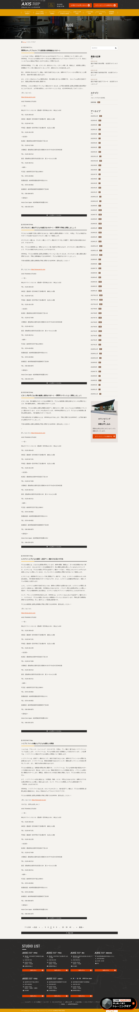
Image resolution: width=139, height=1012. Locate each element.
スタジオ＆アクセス (50, 1001)
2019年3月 (96, 231)
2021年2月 (96, 186)
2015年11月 (96, 393)
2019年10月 (96, 200)
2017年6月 (96, 321)
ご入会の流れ (68, 1001)
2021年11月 (96, 155)
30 (66, 926)
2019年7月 (96, 213)
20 (63, 926)
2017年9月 (96, 308)
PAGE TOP (69, 932)
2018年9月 (96, 258)
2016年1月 (95, 388)
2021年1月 (96, 191)
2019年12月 (96, 195)
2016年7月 (96, 370)
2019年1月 (96, 240)
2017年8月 (96, 312)
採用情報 (98, 1001)
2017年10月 (96, 303)
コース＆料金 (32, 1001)
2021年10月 (96, 160)
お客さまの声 (60, 1001)
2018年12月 (96, 245)
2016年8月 (96, 366)
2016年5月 (96, 379)
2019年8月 (96, 209)
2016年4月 (95, 384)
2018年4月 (96, 276)
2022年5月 (96, 137)
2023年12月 (96, 115)
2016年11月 (96, 352)
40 (70, 926)
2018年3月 (96, 281)
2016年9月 (96, 361)
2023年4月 (96, 119)
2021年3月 (95, 182)
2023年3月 (96, 124)
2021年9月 (96, 164)
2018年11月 (96, 249)
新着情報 (95, 101)
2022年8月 (96, 133)
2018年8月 (96, 263)
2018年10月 (96, 254)
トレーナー (41, 1001)
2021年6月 (95, 178)
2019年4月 (96, 227)
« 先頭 (35, 926)
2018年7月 (96, 267)
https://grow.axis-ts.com (28, 96)
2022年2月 (96, 151)
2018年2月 (96, 285)
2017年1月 (96, 343)
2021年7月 (96, 173)
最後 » (81, 926)
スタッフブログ (95, 97)
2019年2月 (96, 236)
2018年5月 (96, 272)
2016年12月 (96, 348)
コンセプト (25, 1001)
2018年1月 (96, 290)
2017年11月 (97, 298)
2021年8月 (95, 169)
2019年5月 (96, 222)
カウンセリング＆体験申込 (104, 5)
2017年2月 (96, 339)
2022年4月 (96, 142)
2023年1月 (96, 128)
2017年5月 (96, 325)
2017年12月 (96, 294)
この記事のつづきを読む (54, 214)
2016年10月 (96, 357)
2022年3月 (96, 146)
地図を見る (33, 969)
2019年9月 (96, 204)
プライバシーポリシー (89, 1001)
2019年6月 (96, 218)
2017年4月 (96, 330)
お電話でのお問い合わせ (79, 5)
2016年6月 (96, 375)
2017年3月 (96, 334)
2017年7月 (96, 316)
